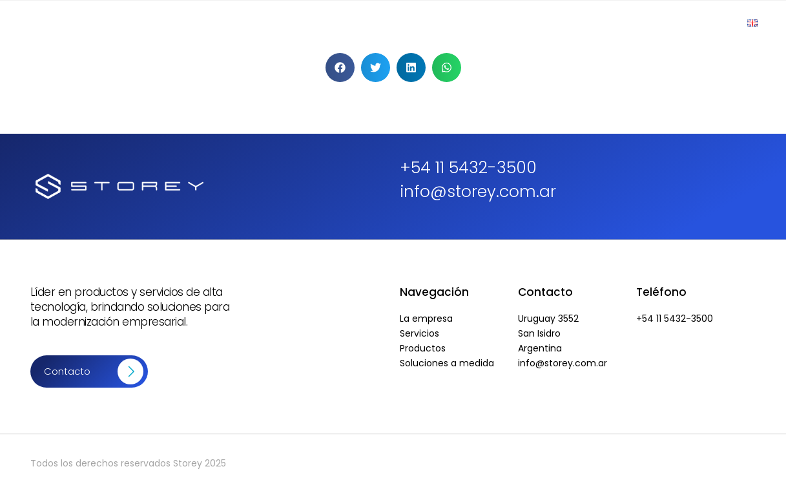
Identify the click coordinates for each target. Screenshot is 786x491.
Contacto (699, 22)
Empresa (377, 22)
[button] (340, 67)
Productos (445, 22)
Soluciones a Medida (605, 22)
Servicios (513, 22)
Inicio (319, 22)
